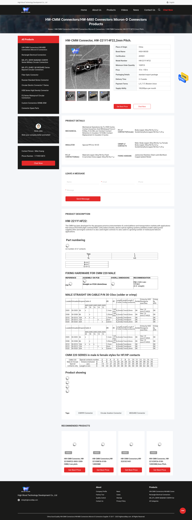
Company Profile (101, 491)
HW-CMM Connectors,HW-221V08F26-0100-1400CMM (102, 461)
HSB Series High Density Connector (35, 90)
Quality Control (101, 498)
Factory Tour (100, 495)
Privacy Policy (121, 501)
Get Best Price (122, 107)
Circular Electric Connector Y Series (35, 85)
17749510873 (39, 156)
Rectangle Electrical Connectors (34, 55)
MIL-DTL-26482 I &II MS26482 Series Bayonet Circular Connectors (36, 68)
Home (50, 29)
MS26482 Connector (137, 413)
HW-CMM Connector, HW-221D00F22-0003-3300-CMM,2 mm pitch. (74, 461)
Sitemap (119, 498)
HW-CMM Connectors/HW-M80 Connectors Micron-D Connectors (79, 29)
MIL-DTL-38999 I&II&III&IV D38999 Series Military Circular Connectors (35, 61)
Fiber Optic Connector (30, 75)
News (118, 491)
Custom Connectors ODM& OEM (34, 103)
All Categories (153, 501)
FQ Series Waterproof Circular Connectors (33, 97)
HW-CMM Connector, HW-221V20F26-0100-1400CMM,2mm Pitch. (159, 461)
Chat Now (38, 163)
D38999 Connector (85, 413)
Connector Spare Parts (30, 108)
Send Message (83, 199)
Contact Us (99, 501)
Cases (118, 495)
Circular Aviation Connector (111, 413)
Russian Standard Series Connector (35, 80)
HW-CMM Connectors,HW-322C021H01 (131, 460)
